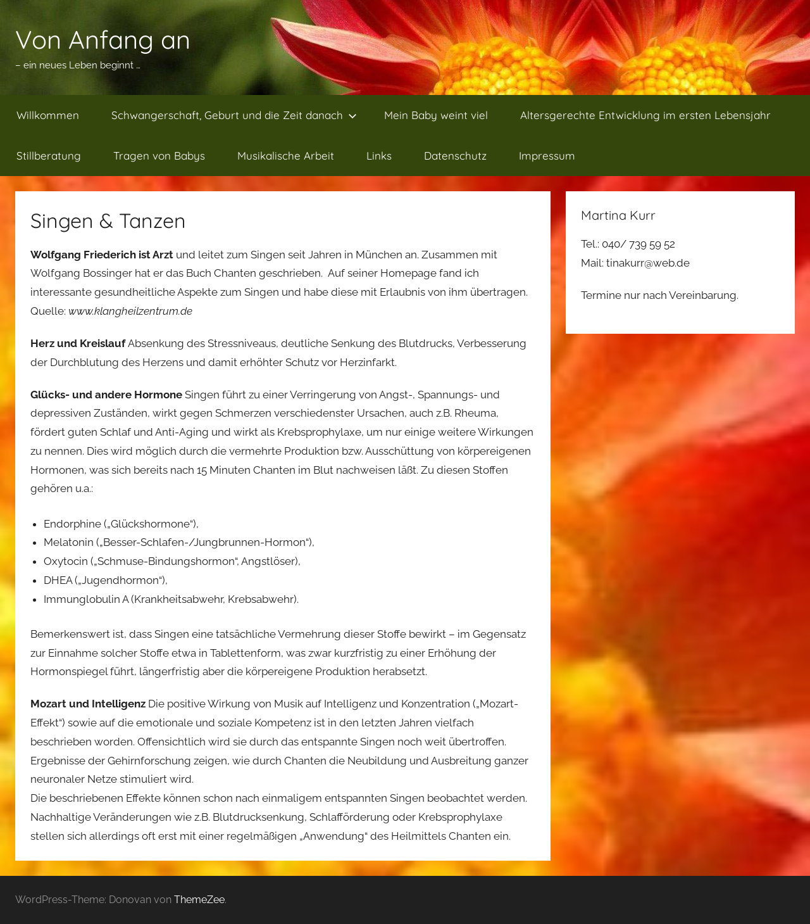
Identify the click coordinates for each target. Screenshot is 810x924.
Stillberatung (48, 155)
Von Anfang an (102, 39)
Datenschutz (455, 155)
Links (379, 155)
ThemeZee (199, 900)
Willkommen (47, 115)
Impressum (547, 155)
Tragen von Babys (159, 155)
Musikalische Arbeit (285, 155)
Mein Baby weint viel (436, 115)
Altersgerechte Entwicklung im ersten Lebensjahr (645, 115)
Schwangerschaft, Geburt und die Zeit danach (234, 115)
